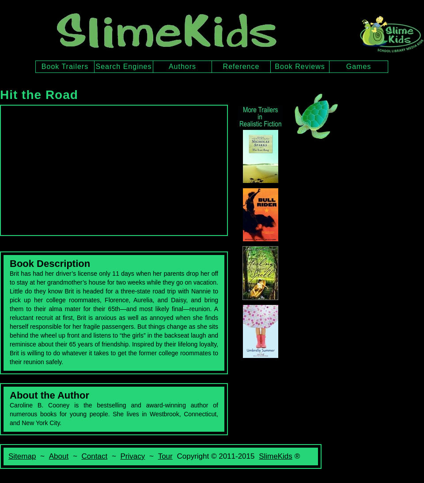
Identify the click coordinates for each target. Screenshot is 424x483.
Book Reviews (300, 66)
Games (358, 66)
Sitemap (22, 456)
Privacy (133, 456)
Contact (95, 456)
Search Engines (124, 66)
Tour (165, 456)
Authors (182, 66)
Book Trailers (65, 66)
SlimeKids (275, 456)
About (58, 456)
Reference (241, 66)
